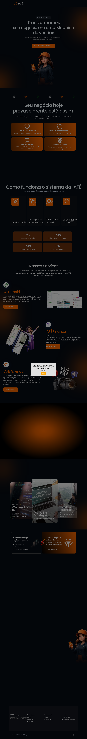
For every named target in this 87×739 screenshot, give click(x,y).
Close (43, 373)
